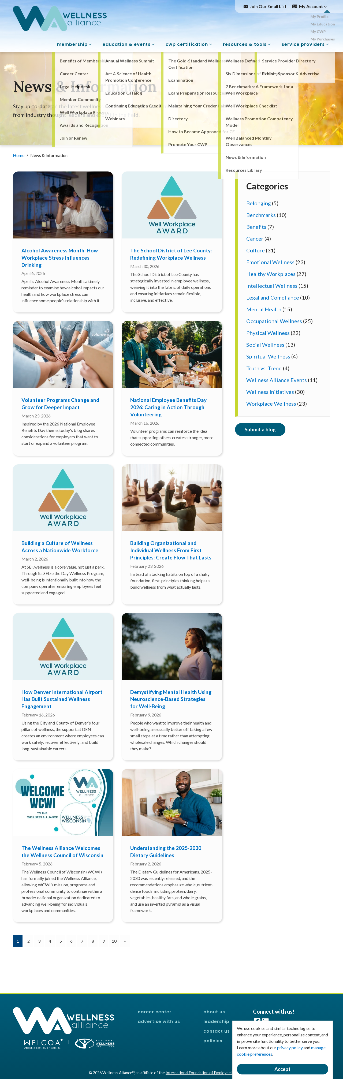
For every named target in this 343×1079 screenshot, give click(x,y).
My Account (313, 6)
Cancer (254, 238)
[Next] (125, 941)
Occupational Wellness (274, 321)
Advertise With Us (159, 1021)
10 (114, 940)
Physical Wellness (268, 333)
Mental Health (263, 309)
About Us (214, 1012)
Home (19, 155)
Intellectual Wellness (271, 285)
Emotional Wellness (270, 262)
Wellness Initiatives (270, 392)
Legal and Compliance (272, 297)
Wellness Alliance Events (276, 380)
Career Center (155, 1012)
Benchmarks (261, 215)
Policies (212, 1041)
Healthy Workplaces (271, 274)
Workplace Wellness (271, 403)
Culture (255, 250)
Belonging (258, 203)
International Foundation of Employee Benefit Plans (210, 1072)
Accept (282, 1069)
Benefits (256, 226)
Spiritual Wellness (268, 356)
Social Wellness (265, 344)
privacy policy (290, 1047)
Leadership (216, 1021)
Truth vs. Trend (264, 368)
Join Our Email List (268, 6)
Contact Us (216, 1031)
